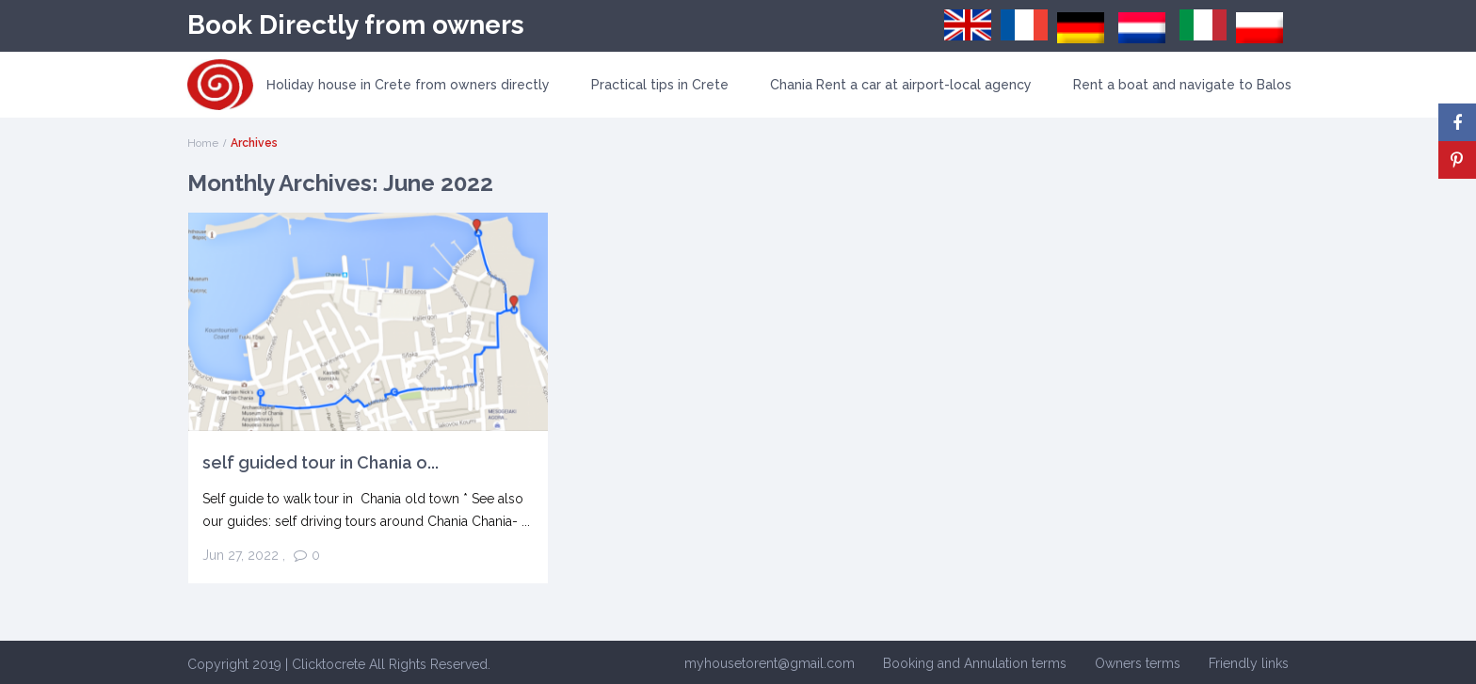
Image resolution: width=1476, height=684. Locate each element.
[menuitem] (967, 24)
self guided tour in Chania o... (320, 462)
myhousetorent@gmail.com (769, 663)
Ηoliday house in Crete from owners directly (408, 84)
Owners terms (1137, 663)
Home (202, 143)
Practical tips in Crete (660, 84)
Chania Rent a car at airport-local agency (901, 84)
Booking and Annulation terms (975, 663)
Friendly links (1249, 663)
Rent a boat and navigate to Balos (1182, 84)
